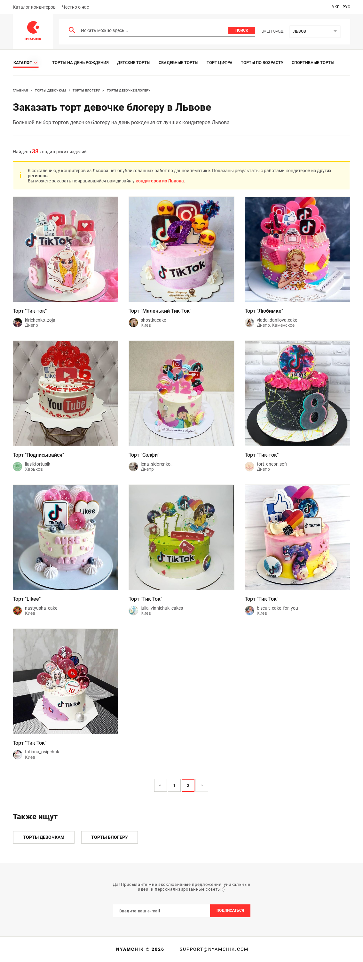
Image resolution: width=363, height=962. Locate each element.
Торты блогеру (86, 90)
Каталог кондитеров (34, 7)
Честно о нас (75, 7)
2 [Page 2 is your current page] (188, 785)
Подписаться (230, 910)
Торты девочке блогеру (128, 90)
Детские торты (133, 62)
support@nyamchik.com (213, 949)
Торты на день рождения (80, 62)
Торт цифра (220, 62)
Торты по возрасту (262, 62)
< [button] (160, 785)
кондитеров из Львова (160, 180)
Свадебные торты (178, 62)
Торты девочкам (50, 90)
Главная (20, 90)
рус (346, 7)
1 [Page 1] (174, 785)
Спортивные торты (313, 62)
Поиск (241, 30)
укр (336, 7)
